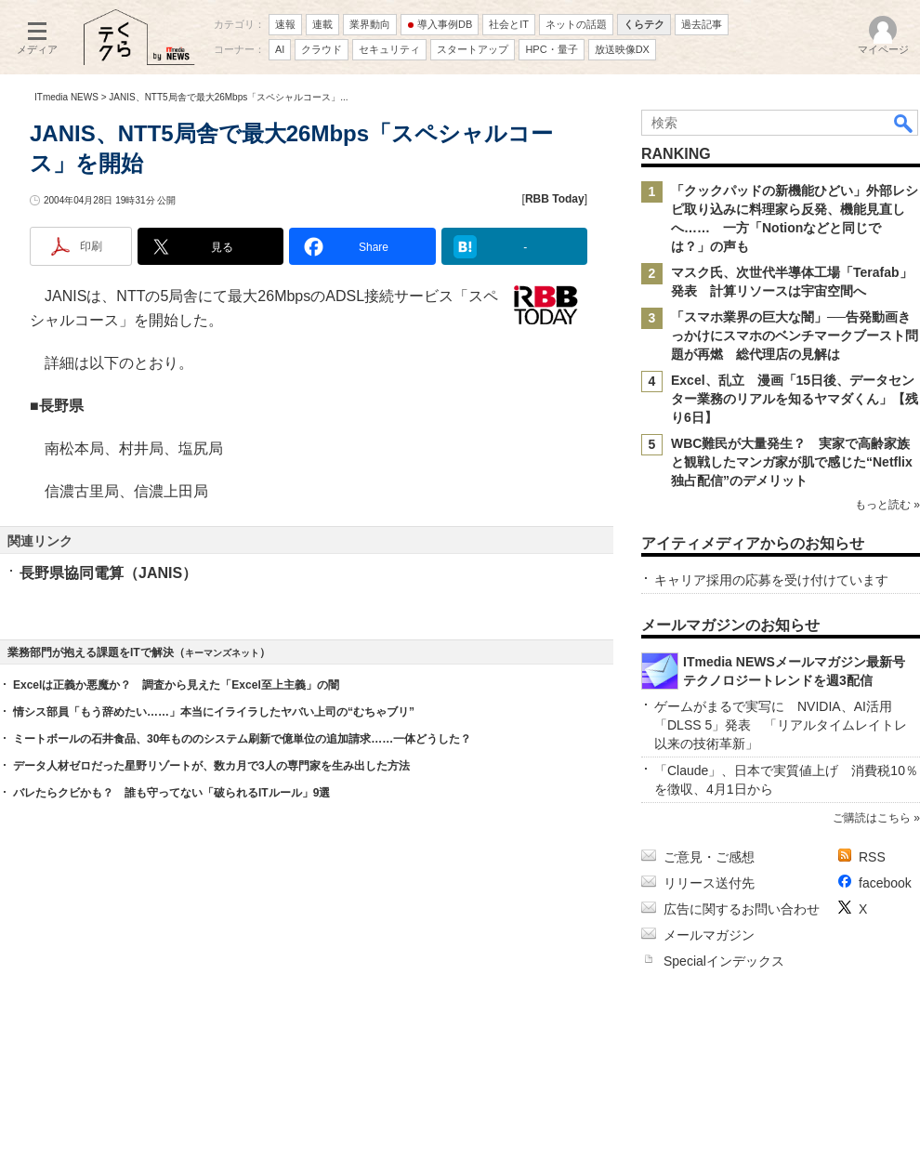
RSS (872, 856)
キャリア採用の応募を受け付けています (771, 580)
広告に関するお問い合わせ (742, 909)
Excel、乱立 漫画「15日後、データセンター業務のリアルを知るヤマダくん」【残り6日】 (794, 399)
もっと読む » (887, 504)
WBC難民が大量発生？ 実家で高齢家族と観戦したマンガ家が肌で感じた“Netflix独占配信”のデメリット (792, 462)
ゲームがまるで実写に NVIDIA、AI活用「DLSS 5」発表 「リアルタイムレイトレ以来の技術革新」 (780, 725)
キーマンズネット (222, 653)
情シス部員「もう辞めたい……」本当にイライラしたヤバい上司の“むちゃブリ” (213, 711)
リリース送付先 (709, 883)
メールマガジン (709, 935)
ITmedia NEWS (66, 97)
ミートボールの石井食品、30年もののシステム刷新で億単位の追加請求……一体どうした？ (242, 738)
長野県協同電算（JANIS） (108, 573)
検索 (904, 123)
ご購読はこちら (872, 817)
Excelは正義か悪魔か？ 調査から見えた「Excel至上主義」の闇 (176, 684)
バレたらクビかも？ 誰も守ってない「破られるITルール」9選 (171, 792)
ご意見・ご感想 (709, 856)
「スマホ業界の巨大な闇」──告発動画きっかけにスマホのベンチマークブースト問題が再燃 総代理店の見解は (794, 335)
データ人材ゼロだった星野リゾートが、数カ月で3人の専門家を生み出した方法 (211, 765)
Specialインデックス (724, 961)
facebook (885, 883)
